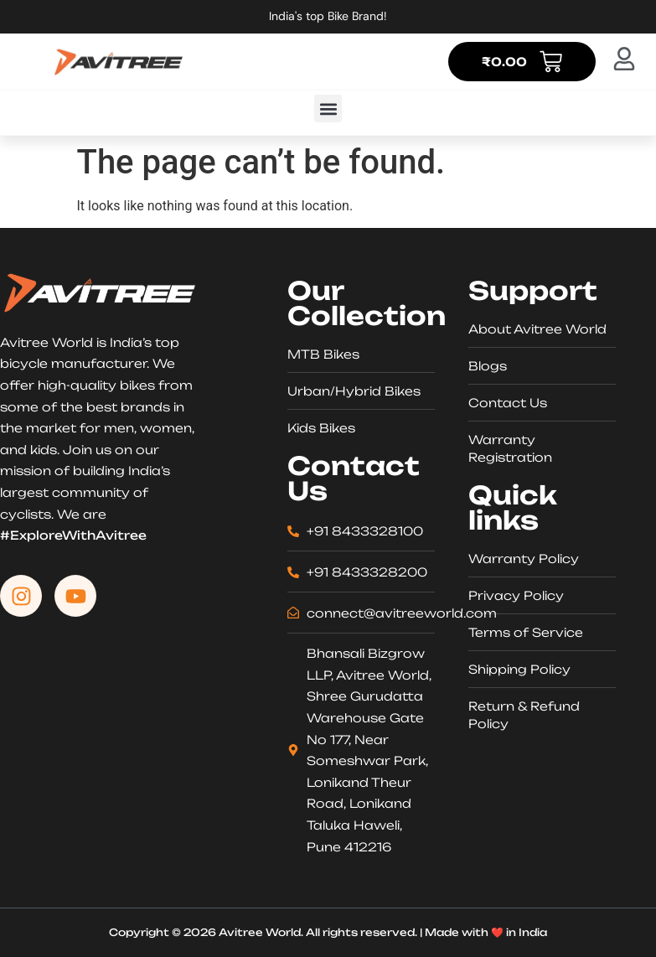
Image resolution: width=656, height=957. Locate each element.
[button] (328, 108)
